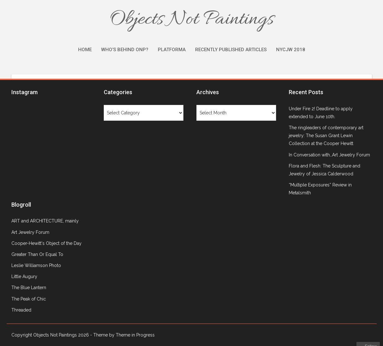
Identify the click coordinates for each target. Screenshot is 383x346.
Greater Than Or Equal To (37, 254)
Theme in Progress (135, 334)
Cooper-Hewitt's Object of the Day (46, 243)
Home (85, 49)
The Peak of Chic (28, 298)
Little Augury (24, 276)
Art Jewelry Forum (30, 232)
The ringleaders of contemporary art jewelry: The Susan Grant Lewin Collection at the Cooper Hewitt (326, 135)
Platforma (172, 49)
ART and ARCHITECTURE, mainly (45, 220)
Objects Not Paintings (191, 19)
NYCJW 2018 (290, 49)
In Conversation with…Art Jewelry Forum (329, 154)
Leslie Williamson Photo (36, 265)
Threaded (21, 310)
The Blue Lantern (28, 287)
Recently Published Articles (231, 49)
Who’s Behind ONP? (124, 49)
